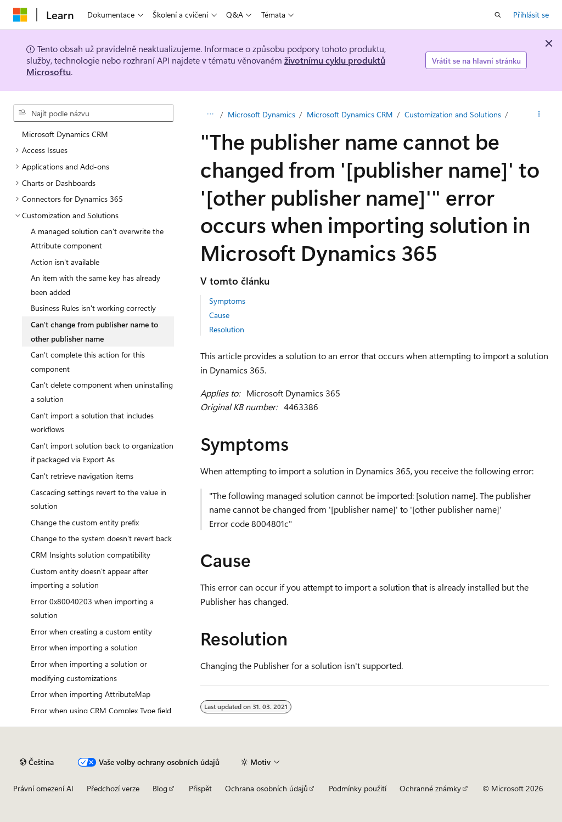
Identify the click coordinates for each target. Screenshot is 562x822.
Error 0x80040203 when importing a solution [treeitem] (92, 608)
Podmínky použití (357, 788)
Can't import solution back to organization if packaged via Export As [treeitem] (102, 452)
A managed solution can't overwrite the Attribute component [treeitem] (97, 238)
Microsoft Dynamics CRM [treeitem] (65, 134)
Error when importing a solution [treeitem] (84, 647)
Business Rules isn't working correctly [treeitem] (93, 308)
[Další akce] (539, 114)
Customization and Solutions (452, 114)
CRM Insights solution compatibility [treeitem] (90, 554)
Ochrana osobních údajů (266, 788)
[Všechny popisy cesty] (210, 114)
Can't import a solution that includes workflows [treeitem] (92, 422)
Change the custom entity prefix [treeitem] (85, 522)
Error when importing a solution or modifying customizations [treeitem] (89, 671)
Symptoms (227, 301)
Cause (219, 315)
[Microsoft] (20, 15)
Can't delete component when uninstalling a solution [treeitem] (102, 391)
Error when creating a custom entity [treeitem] (91, 631)
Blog (160, 788)
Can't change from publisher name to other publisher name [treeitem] (94, 331)
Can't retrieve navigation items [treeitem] (82, 475)
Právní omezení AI (43, 788)
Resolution (226, 329)
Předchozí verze (113, 788)
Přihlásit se (531, 14)
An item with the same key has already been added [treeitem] (95, 285)
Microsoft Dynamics (261, 114)
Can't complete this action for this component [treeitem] (88, 361)
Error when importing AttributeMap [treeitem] (90, 694)
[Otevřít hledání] (498, 15)
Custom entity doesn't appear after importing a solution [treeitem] (89, 578)
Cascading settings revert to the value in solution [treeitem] (98, 499)
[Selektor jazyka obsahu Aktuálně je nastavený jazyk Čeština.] (36, 762)
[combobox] (93, 113)
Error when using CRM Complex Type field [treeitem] (101, 710)
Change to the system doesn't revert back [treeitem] (101, 538)
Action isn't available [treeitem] (65, 262)
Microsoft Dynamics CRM (350, 114)
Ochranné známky (430, 788)
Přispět (200, 788)
